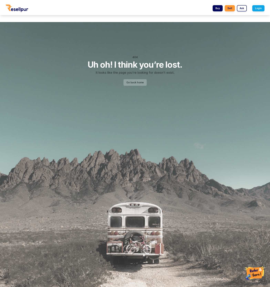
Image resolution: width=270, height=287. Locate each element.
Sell (229, 8)
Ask (242, 8)
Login (258, 8)
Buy (217, 8)
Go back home (135, 82)
